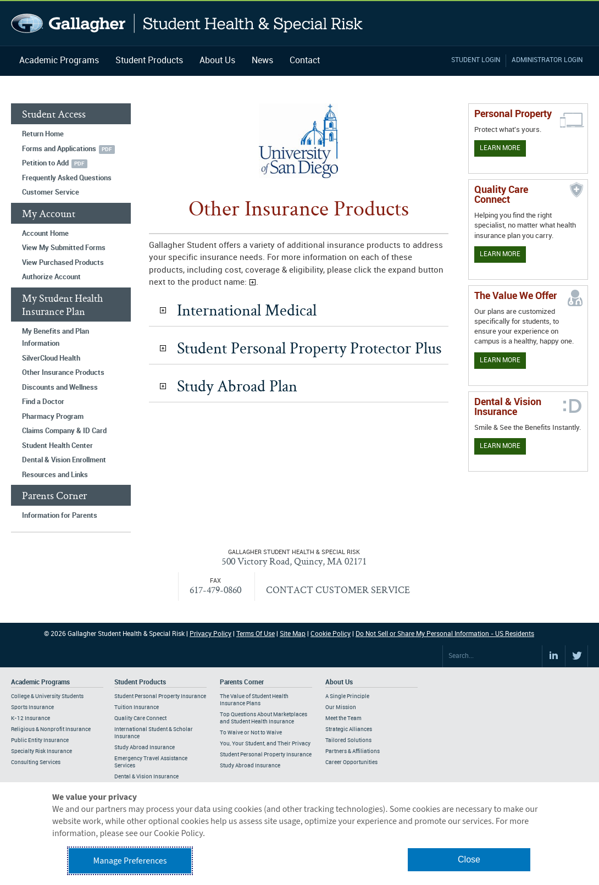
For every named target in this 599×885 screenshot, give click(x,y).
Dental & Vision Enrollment (64, 460)
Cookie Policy (330, 634)
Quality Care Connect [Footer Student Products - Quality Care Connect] (140, 718)
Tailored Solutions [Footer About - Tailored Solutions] (348, 740)
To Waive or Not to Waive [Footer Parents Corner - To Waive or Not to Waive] (251, 732)
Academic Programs (59, 60)
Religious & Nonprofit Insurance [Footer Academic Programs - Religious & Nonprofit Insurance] (51, 729)
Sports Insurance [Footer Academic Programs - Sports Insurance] (32, 707)
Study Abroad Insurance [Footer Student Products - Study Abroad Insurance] (144, 747)
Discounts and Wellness (60, 387)
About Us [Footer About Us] (339, 682)
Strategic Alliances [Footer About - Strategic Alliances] (348, 729)
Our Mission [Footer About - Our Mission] (340, 707)
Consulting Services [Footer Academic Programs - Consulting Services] (35, 762)
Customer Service (50, 192)
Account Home (45, 233)
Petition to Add (45, 163)
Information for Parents (59, 515)
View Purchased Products (63, 263)
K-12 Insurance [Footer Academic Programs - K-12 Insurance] (30, 718)
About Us (217, 60)
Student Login (475, 60)
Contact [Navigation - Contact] (305, 60)
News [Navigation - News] (262, 60)
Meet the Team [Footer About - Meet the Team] (343, 718)
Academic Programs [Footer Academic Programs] (40, 682)
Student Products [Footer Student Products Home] (140, 682)
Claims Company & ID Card (64, 431)
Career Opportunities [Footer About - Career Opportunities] (351, 762)
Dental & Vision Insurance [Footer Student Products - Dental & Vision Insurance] (146, 776)
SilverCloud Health (51, 358)
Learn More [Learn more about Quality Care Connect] (500, 254)
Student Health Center (57, 446)
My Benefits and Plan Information (55, 338)
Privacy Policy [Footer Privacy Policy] (210, 634)
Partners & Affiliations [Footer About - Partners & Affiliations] (352, 751)
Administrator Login (547, 60)
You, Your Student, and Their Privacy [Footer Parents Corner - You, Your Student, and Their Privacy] (265, 743)
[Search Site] (492, 656)
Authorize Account (51, 277)
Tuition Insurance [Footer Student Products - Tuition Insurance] (136, 707)
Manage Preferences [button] (130, 861)
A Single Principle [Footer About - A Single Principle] (347, 696)
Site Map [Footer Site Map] (293, 634)
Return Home (43, 134)
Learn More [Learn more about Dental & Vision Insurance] (500, 446)
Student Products (149, 60)
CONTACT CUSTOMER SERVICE (338, 589)
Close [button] (469, 859)
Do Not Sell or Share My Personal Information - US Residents (445, 634)
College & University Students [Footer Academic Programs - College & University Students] (47, 696)
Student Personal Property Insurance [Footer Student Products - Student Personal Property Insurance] (160, 696)
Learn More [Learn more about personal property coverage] (500, 148)
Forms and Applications (59, 149)
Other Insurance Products (63, 373)
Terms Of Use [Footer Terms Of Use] (255, 634)
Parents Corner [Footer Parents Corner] (242, 682)
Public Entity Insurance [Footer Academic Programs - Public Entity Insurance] (40, 740)
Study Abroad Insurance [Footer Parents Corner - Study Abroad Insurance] (250, 765)
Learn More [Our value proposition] (500, 360)
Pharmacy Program (53, 417)
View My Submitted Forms (64, 248)
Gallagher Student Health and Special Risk (187, 23)
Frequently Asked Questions (67, 178)
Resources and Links (55, 475)
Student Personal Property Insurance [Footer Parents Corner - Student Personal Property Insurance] (266, 754)
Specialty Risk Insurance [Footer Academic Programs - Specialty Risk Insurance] (41, 751)
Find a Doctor (43, 402)
